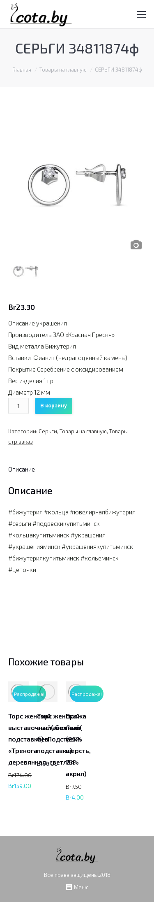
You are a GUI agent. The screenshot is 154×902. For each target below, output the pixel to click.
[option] (77, 185)
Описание (21, 469)
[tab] (21, 469)
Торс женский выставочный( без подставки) (59, 733)
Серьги (48, 431)
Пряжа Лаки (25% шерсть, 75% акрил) (78, 744)
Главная (21, 69)
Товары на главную (63, 69)
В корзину (53, 405)
